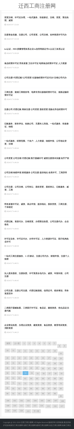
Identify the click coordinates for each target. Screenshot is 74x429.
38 (55, 363)
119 (14, 411)
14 (31, 351)
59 (61, 373)
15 (37, 351)
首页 (8, 343)
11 (13, 350)
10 (7, 350)
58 (55, 373)
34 (31, 363)
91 (13, 394)
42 (19, 368)
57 (49, 373)
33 (25, 363)
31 (13, 363)
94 (31, 394)
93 (25, 394)
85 (37, 389)
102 (21, 401)
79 (61, 384)
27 (49, 358)
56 (43, 373)
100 (8, 401)
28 (55, 358)
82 (19, 389)
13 (25, 351)
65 (37, 378)
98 (55, 394)
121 (28, 411)
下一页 (36, 411)
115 (48, 406)
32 (19, 363)
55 (38, 373)
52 (19, 373)
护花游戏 (6, 425)
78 (55, 384)
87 (49, 389)
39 (61, 363)
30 (7, 363)
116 (55, 406)
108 (62, 401)
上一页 (17, 343)
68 (55, 378)
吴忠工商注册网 (55, 425)
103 (28, 401)
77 (49, 384)
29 (61, 358)
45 (37, 368)
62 (19, 378)
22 (19, 358)
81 (13, 389)
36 (43, 363)
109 (8, 406)
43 (25, 368)
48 (55, 368)
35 (37, 363)
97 (49, 394)
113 (35, 406)
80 (7, 388)
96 (43, 394)
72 (19, 384)
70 (7, 383)
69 (61, 378)
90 (7, 394)
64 (31, 378)
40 (7, 368)
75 (37, 384)
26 (43, 358)
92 (19, 394)
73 (25, 384)
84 (31, 389)
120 (21, 411)
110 (14, 406)
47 (49, 368)
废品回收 (67, 422)
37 (49, 363)
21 (13, 358)
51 (13, 373)
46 (43, 368)
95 (37, 394)
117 (62, 406)
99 (61, 396)
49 (61, 368)
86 (43, 389)
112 (28, 406)
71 (13, 383)
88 (55, 389)
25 (37, 358)
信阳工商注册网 (29, 425)
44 (31, 368)
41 (13, 368)
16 (43, 351)
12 (19, 351)
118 (8, 411)
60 (7, 378)
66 (43, 378)
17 (49, 351)
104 (35, 401)
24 (31, 358)
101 (14, 401)
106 (48, 401)
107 (55, 401)
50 (7, 373)
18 (55, 351)
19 (61, 353)
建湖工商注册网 (42, 425)
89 (61, 389)
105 (42, 401)
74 (31, 384)
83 (25, 389)
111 (21, 406)
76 (43, 384)
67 (49, 378)
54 (32, 373)
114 (41, 406)
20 (7, 358)
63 (25, 378)
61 (13, 378)
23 (25, 358)
